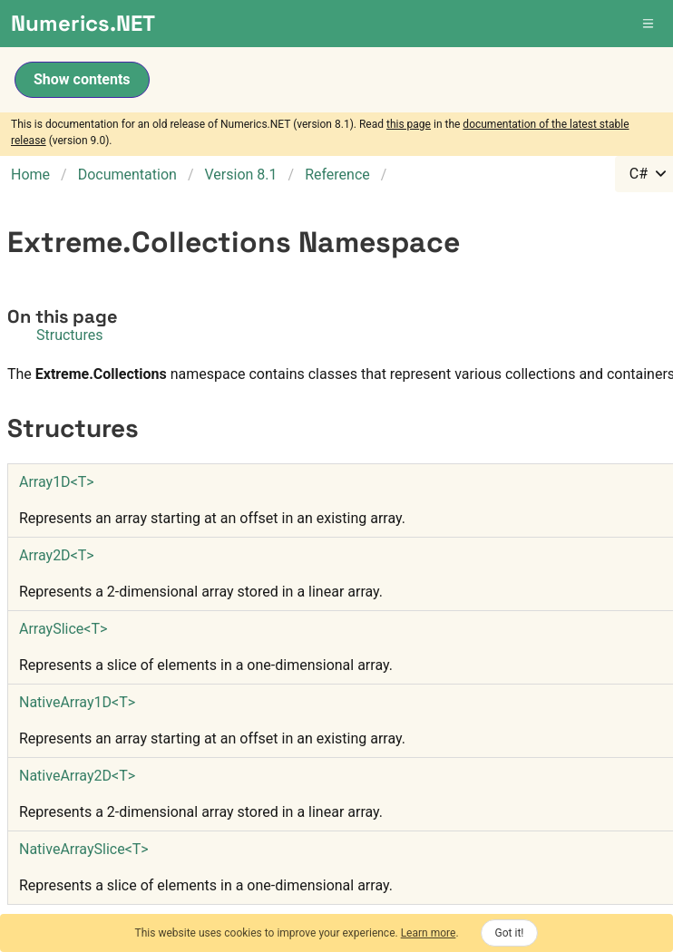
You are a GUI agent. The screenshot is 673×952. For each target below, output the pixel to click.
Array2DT (56, 555)
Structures (69, 335)
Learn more (428, 933)
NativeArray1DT (77, 702)
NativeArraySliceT (84, 849)
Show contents (82, 79)
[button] (649, 23)
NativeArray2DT (77, 775)
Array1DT (56, 482)
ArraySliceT (63, 628)
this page (408, 124)
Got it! (509, 933)
